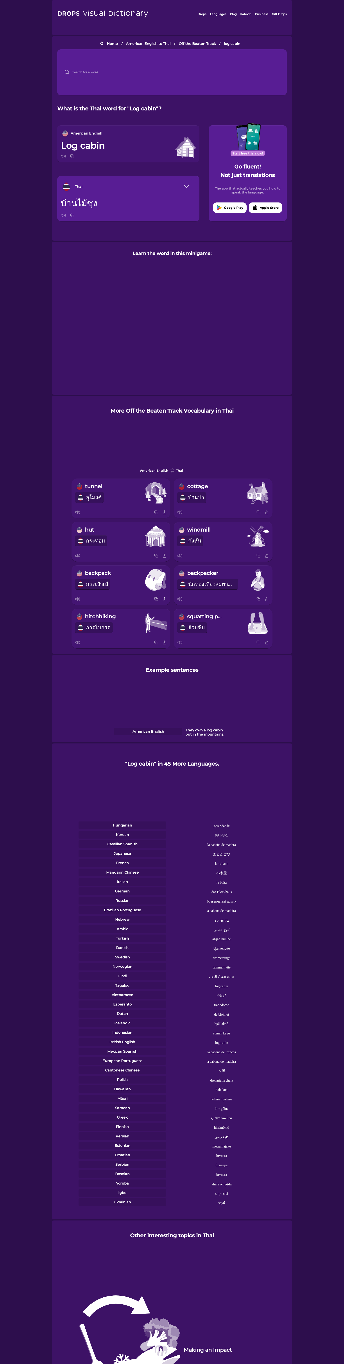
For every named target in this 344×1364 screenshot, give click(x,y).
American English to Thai (148, 44)
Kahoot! (245, 14)
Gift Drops (279, 14)
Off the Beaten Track (197, 44)
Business (261, 14)
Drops (202, 14)
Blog (233, 14)
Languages (218, 14)
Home (112, 44)
